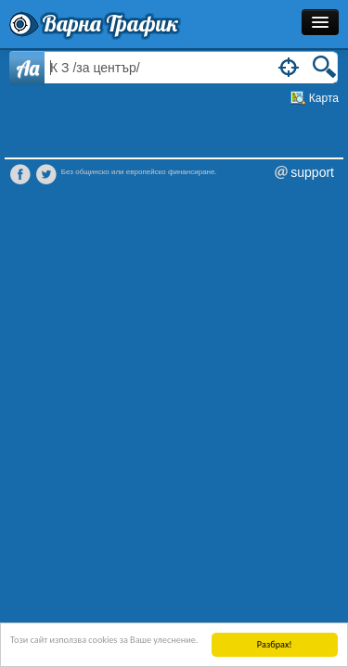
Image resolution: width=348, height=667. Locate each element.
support (312, 172)
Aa (27, 68)
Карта (324, 98)
